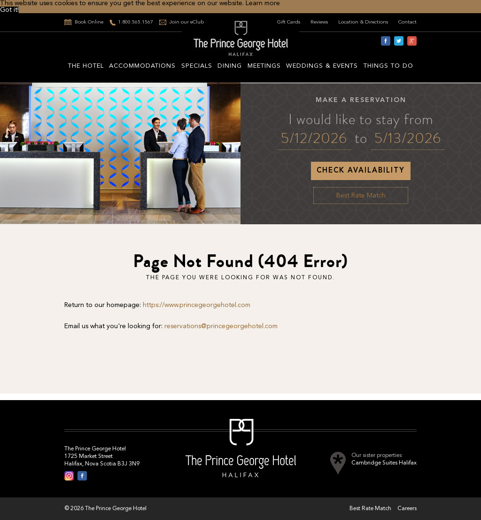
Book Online (89, 22)
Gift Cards (289, 22)
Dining (229, 66)
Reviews (319, 22)
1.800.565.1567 (135, 22)
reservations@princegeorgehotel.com (221, 326)
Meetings (264, 66)
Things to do (388, 66)
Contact (407, 22)
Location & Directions (363, 22)
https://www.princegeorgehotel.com (196, 305)
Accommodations (142, 66)
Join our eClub (187, 22)
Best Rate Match (361, 195)
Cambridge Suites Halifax (384, 463)
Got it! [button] (9, 10)
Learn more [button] (263, 3)
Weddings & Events (322, 66)
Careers (407, 509)
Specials (196, 66)
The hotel (86, 66)
